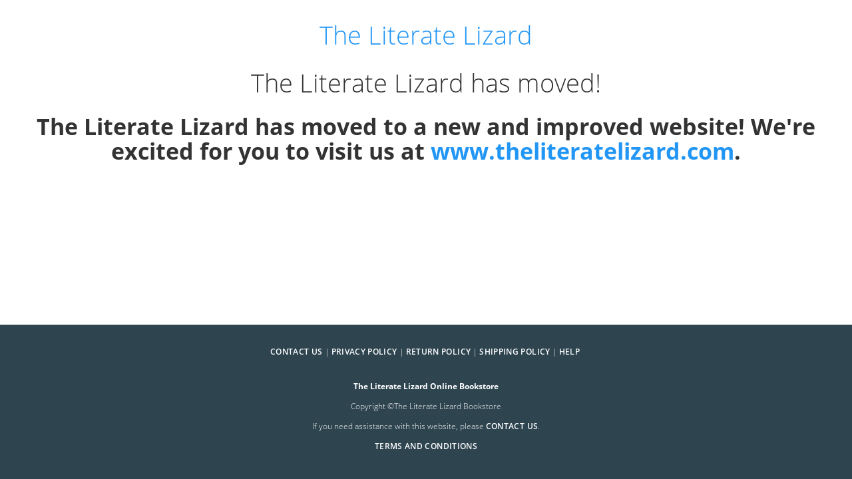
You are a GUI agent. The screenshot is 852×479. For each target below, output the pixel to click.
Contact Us (296, 351)
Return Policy (438, 351)
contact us (512, 426)
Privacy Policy (364, 351)
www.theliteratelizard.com (582, 150)
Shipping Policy (514, 351)
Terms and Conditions (426, 446)
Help (569, 351)
